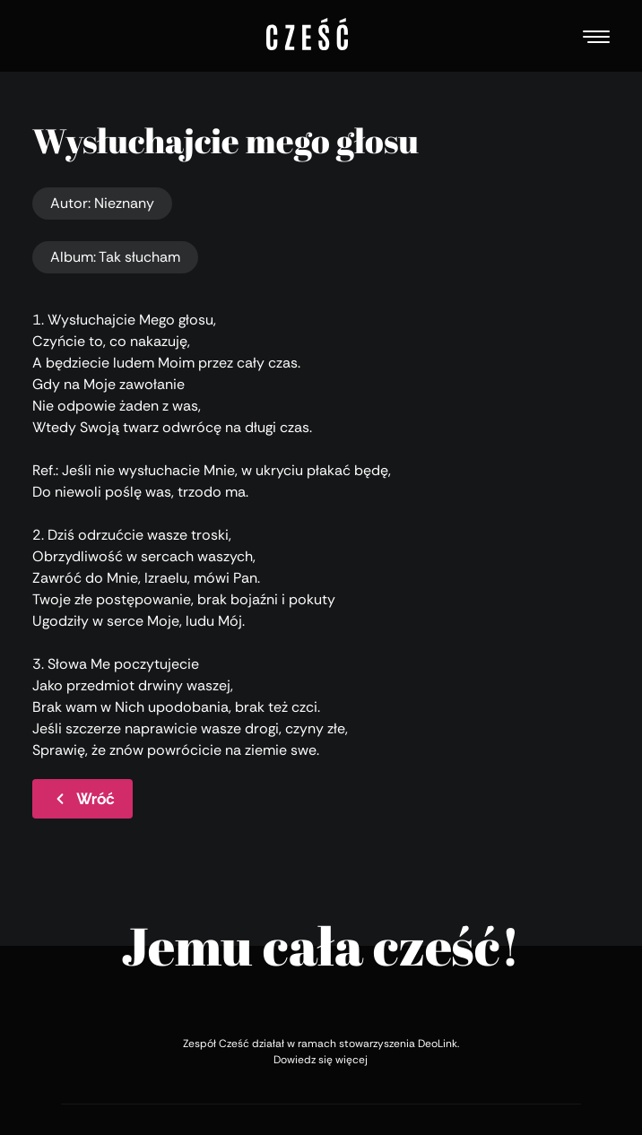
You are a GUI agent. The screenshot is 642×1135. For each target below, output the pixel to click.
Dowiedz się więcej (320, 1060)
